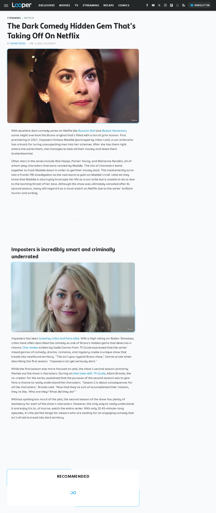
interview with (83, 373)
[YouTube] (153, 6)
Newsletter (200, 5)
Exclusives (47, 5)
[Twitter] (159, 6)
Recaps (108, 5)
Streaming (91, 5)
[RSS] (183, 6)
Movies (64, 5)
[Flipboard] (171, 6)
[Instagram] (165, 6)
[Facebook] (147, 6)
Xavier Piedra (17, 43)
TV (76, 5)
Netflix (29, 18)
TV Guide (99, 373)
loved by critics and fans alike (59, 338)
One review (30, 347)
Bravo (134, 120)
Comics (123, 5)
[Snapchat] (177, 6)
